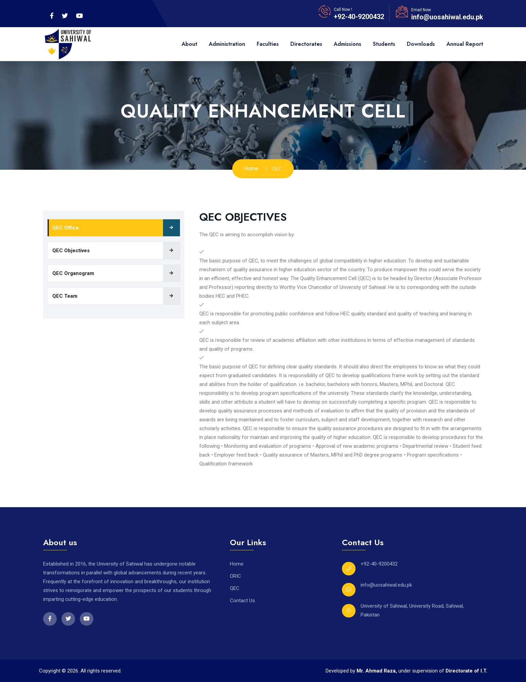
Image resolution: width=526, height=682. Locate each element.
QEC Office (65, 228)
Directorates (306, 44)
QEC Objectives (71, 250)
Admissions (347, 44)
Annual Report (465, 44)
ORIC (235, 576)
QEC (234, 588)
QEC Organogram (73, 273)
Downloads (421, 44)
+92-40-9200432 (359, 17)
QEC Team (64, 296)
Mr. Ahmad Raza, (377, 671)
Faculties (268, 44)
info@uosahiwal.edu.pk (447, 17)
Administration (227, 44)
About (189, 44)
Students (384, 44)
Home (251, 168)
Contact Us (242, 600)
